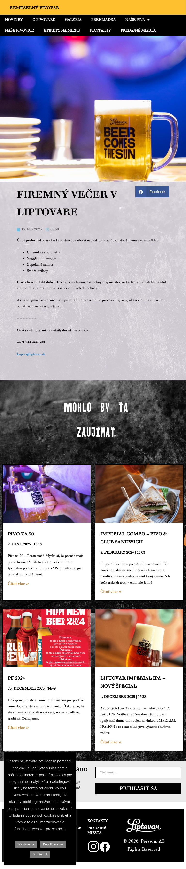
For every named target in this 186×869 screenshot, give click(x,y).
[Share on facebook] (152, 191)
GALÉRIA (73, 20)
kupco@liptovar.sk (31, 354)
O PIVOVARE (43, 20)
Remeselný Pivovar (34, 8)
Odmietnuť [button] (40, 854)
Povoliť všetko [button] (53, 844)
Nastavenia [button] (26, 844)
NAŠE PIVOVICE (19, 30)
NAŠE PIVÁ (137, 20)
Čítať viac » (18, 583)
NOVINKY (14, 20)
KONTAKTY (100, 30)
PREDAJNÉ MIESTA (138, 30)
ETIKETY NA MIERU (62, 30)
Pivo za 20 (21, 534)
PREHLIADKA (103, 20)
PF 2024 (16, 678)
